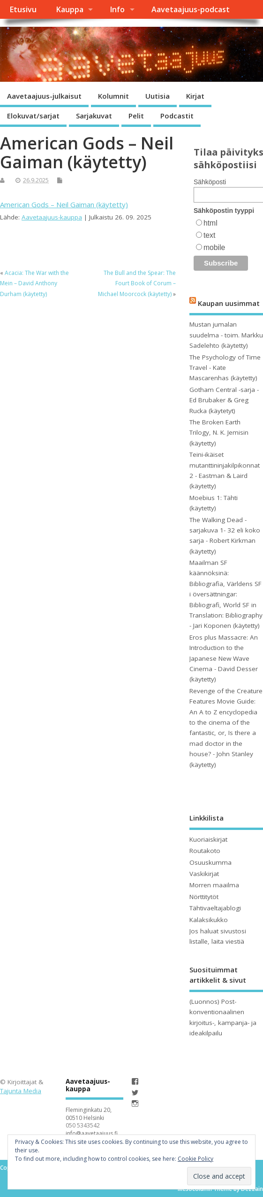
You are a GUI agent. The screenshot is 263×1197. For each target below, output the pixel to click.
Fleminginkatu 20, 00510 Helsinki (89, 1114)
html (210, 223)
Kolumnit (113, 96)
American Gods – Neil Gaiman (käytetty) (64, 204)
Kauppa (69, 9)
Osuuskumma (210, 862)
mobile (214, 247)
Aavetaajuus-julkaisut (44, 96)
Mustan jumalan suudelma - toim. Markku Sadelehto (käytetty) (226, 335)
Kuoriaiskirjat (208, 839)
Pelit (136, 115)
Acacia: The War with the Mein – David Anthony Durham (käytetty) (34, 283)
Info (117, 9)
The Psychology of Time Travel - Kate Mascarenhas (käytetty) (225, 368)
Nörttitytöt (203, 896)
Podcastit (177, 115)
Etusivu (23, 9)
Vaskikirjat (204, 873)
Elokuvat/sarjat (33, 115)
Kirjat (195, 96)
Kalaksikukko (208, 919)
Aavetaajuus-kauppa (52, 217)
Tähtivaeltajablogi (215, 908)
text (209, 235)
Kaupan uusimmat (229, 303)
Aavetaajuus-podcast (190, 9)
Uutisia (157, 96)
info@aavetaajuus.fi (92, 1133)
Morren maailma (214, 885)
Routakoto (204, 850)
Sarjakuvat (94, 115)
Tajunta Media (20, 1091)
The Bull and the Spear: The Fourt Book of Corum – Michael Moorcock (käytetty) (137, 283)
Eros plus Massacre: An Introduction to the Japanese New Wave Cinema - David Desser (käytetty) (223, 658)
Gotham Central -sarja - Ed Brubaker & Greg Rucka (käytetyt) (224, 400)
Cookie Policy (195, 1159)
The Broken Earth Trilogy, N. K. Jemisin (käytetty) (218, 432)
